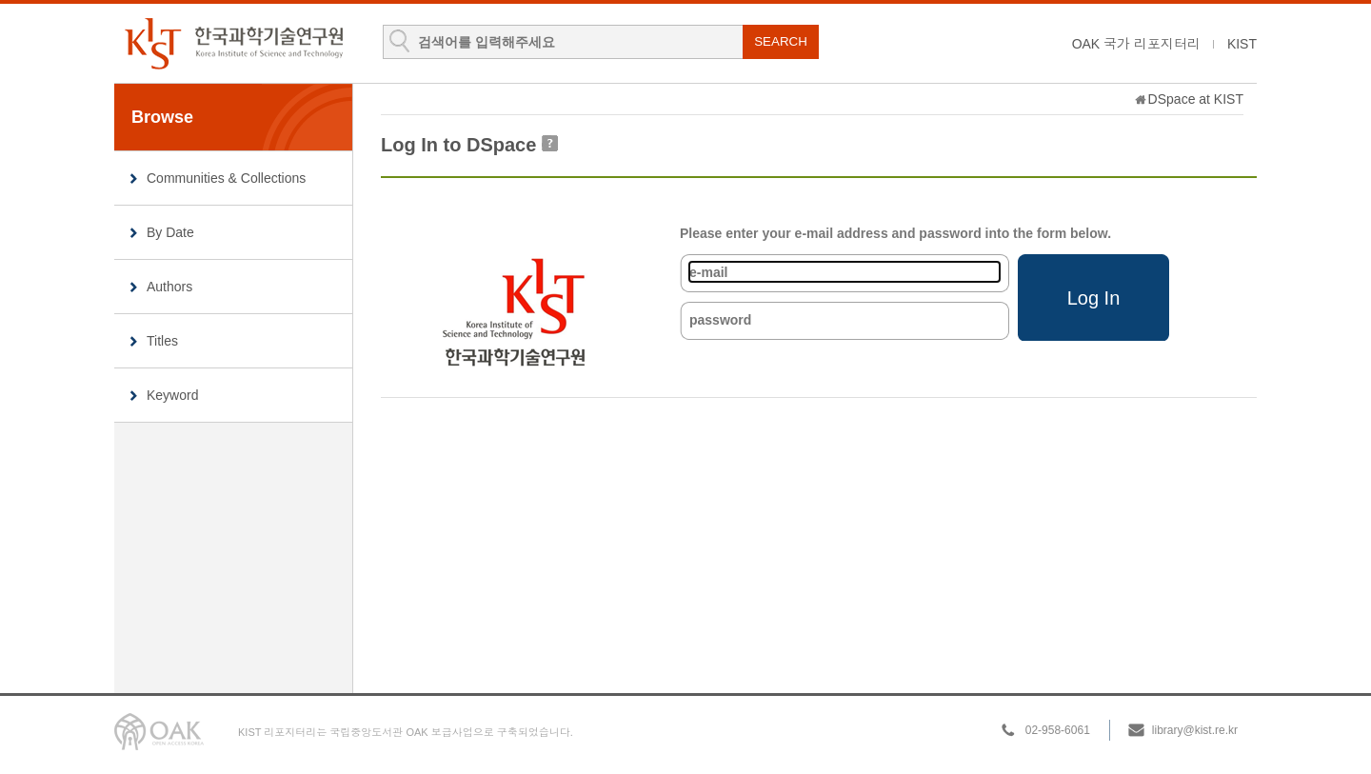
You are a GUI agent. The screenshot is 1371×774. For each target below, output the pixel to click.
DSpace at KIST (1195, 99)
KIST (1242, 43)
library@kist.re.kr (1195, 730)
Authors (169, 286)
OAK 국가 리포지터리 (1136, 43)
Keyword (172, 395)
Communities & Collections (226, 178)
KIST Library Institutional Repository (233, 43)
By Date (170, 232)
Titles (162, 340)
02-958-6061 (1057, 730)
